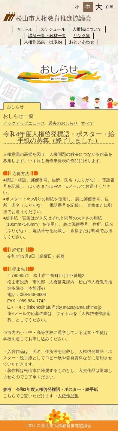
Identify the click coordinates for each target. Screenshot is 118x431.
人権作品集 (68, 395)
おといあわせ (81, 41)
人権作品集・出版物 (43, 41)
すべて (87, 123)
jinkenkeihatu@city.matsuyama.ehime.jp (64, 307)
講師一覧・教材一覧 (47, 35)
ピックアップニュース (24, 123)
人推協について (87, 29)
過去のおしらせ (63, 123)
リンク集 (81, 35)
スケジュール (52, 29)
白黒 (109, 7)
